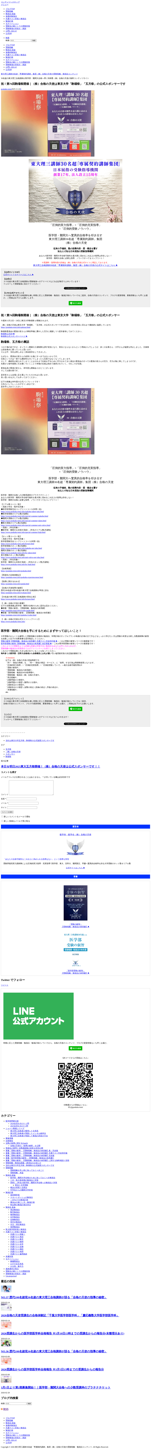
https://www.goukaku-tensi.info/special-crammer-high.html (23, 532)
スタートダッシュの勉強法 (21, 1200)
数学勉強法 (15, 1215)
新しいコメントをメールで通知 (17, 819)
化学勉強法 (15, 1220)
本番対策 (9, 1259)
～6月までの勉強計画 (19, 1203)
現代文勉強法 (16, 1225)
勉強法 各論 (10, 1210)
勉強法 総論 (10, 14)
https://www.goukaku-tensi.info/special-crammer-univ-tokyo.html (25, 525)
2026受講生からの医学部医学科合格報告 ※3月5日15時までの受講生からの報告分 (52, 1372)
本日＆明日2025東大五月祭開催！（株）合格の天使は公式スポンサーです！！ (50, 766)
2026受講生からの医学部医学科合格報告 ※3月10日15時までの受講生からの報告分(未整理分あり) (62, 1336)
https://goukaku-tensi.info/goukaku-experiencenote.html (22, 577)
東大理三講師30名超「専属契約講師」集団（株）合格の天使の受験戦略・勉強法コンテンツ (39, 74)
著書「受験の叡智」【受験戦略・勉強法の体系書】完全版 (30, 1158)
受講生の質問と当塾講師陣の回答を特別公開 (24, 1151)
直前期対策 (15, 1198)
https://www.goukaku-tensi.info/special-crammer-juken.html (23, 521)
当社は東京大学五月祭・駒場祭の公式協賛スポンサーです (30, 741)
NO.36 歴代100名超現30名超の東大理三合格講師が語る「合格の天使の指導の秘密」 (54, 1354)
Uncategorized (11, 1279)
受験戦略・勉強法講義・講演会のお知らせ (23, 1166)
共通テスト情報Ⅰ (17, 1237)
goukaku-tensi (6, 89)
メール (4, 806)
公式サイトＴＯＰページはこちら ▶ (18, 275)
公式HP (9, 33)
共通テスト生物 (16, 1249)
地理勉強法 (15, 1230)
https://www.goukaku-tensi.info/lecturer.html (18, 599)
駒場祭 (8, 757)
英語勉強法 (15, 1212)
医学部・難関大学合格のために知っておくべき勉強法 (32, 1180)
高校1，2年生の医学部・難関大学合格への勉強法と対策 (33, 1185)
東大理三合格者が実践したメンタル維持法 (28, 1136)
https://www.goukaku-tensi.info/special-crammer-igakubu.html (24, 516)
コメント (4, 797)
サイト (4, 810)
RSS (5, 1411)
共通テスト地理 (16, 1254)
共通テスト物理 (16, 1244)
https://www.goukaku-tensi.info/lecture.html (17, 544)
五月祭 (8, 749)
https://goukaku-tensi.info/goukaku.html (16, 571)
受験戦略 (9, 11)
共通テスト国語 (16, 1252)
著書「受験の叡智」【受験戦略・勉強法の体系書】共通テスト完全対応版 (36, 1156)
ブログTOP (10, 9)
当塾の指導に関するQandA (17, 1146)
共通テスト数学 (16, 1242)
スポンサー (10, 754)
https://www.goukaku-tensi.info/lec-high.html (18, 564)
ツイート (4, 988)
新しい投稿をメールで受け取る (17, 824)
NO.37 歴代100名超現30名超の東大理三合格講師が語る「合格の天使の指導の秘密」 (54, 1300)
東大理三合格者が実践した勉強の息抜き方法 (29, 1139)
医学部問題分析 (12, 1124)
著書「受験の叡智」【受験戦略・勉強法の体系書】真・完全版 (32, 1153)
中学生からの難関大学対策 (21, 1193)
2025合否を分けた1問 (19, 1129)
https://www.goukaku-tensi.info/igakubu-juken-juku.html (22, 512)
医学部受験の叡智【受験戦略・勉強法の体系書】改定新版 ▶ (26, 644)
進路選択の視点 (12, 1272)
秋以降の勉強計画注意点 (20, 1208)
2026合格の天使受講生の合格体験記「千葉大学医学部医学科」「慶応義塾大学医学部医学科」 (60, 1318)
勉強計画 (9, 21)
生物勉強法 (15, 1222)
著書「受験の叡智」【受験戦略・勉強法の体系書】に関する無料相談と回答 (37, 1163)
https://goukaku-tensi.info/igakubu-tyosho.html (18, 615)
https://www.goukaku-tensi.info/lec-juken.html (18, 553)
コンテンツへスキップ (10, 2)
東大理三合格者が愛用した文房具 (24, 1134)
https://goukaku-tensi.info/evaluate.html (16, 593)
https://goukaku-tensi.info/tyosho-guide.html (17, 610)
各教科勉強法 (11, 16)
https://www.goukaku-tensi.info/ (13, 622)
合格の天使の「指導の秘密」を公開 (25, 1148)
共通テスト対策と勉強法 (16, 19)
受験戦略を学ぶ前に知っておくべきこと (27, 1173)
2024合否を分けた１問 (19, 1126)
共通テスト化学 (16, 1247)
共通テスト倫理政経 (18, 1257)
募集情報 (9, 1141)
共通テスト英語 (16, 1240)
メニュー (4, 5)
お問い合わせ (11, 31)
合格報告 (9, 1144)
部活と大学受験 (21, 1188)
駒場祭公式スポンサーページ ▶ (14, 336)
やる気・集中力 (16, 1269)
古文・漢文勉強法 (17, 1227)
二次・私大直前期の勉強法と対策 (24, 1183)
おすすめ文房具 (16, 1267)
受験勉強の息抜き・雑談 (16, 29)
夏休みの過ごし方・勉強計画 (22, 1205)
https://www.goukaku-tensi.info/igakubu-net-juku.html (21, 548)
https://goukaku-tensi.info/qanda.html (15, 584)
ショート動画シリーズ (15, 1131)
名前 (3, 802)
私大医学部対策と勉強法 (16, 1232)
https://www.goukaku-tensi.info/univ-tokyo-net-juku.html (22, 557)
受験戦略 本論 (16, 1176)
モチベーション (12, 24)
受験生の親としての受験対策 (18, 26)
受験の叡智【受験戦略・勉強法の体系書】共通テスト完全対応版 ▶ (29, 641)
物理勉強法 (15, 1217)
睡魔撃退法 (15, 1264)
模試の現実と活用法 (18, 1190)
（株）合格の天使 (13, 752)
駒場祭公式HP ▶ (8, 334)
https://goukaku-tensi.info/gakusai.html (15, 327)
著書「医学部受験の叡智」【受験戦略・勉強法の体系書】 (30, 1161)
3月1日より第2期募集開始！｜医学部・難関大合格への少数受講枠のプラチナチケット (56, 1390)
